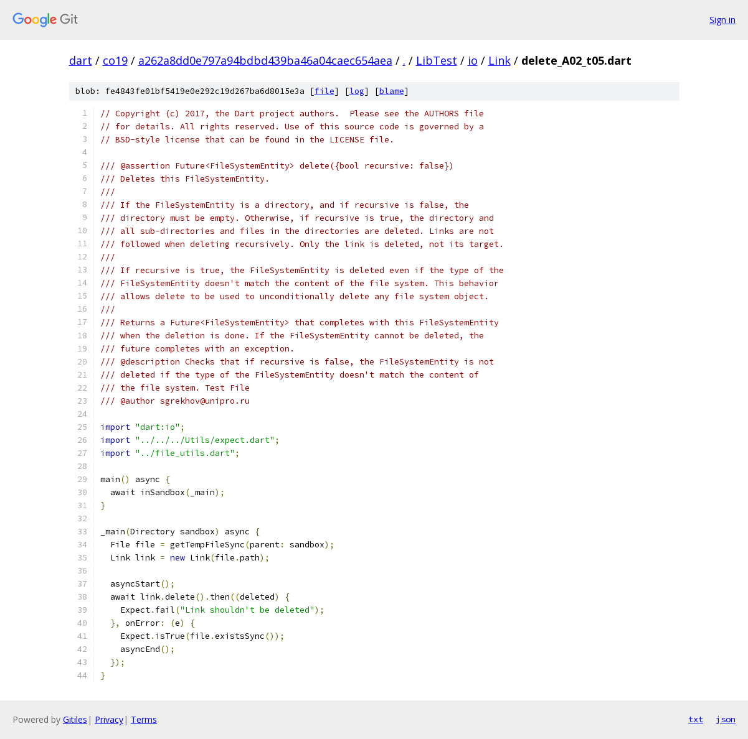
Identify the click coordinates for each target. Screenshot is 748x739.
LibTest (436, 60)
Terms (144, 719)
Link (499, 60)
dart (80, 60)
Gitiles (75, 719)
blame (391, 91)
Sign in (722, 20)
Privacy (109, 719)
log (356, 91)
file (324, 91)
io (473, 60)
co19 (115, 60)
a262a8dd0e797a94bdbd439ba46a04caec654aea (265, 60)
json (726, 719)
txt (695, 719)
